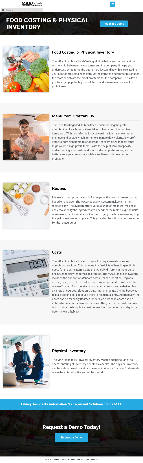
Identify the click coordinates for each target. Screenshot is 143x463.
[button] (114, 23)
